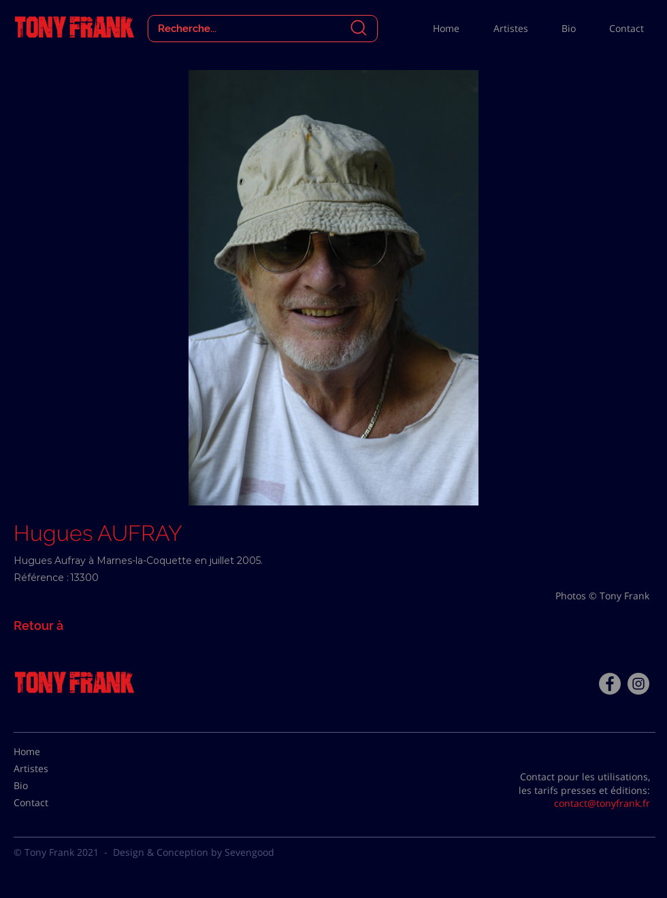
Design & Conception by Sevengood (193, 852)
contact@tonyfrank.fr (602, 803)
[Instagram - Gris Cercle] (638, 684)
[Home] (48, 751)
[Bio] (48, 785)
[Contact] (48, 802)
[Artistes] (48, 768)
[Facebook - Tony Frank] (610, 684)
